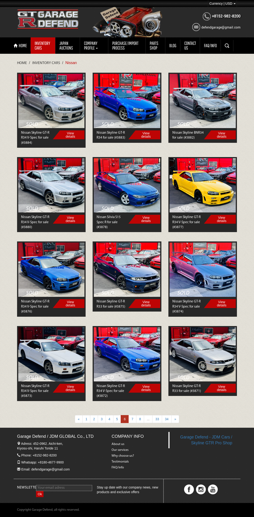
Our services (120, 450)
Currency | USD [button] (222, 3)
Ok (40, 494)
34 (167, 419)
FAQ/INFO (210, 45)
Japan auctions (66, 45)
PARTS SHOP (154, 45)
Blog (172, 45)
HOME (20, 45)
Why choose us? (123, 456)
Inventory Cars (42, 45)
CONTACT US (190, 45)
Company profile (91, 45)
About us (118, 444)
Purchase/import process (125, 45)
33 (157, 419)
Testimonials (120, 461)
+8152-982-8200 (226, 16)
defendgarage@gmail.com (220, 27)
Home (22, 63)
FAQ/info (118, 467)
